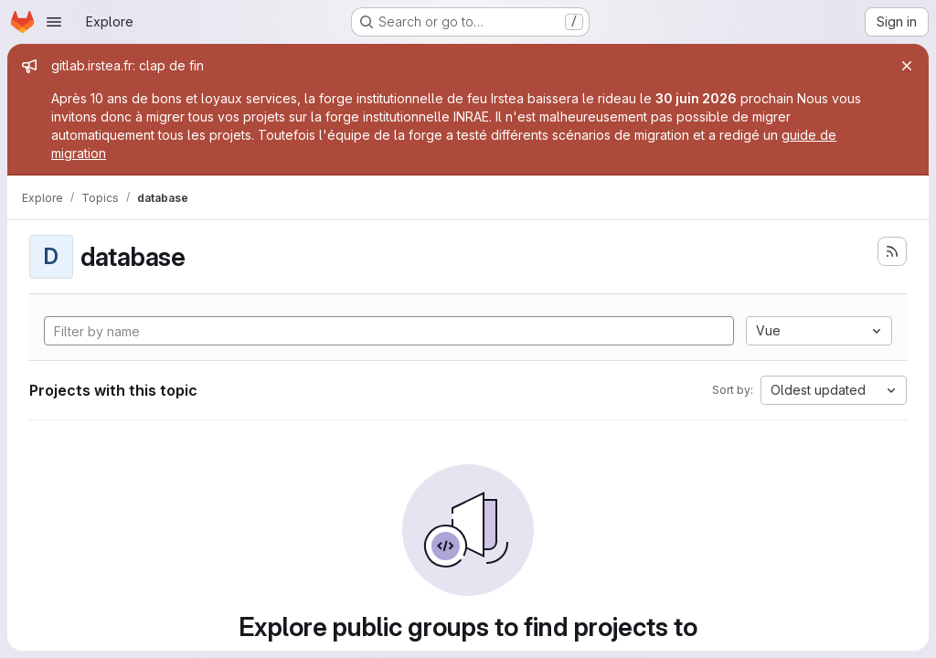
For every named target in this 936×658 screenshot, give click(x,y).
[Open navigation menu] (54, 22)
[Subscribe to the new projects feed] (892, 251)
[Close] (907, 66)
